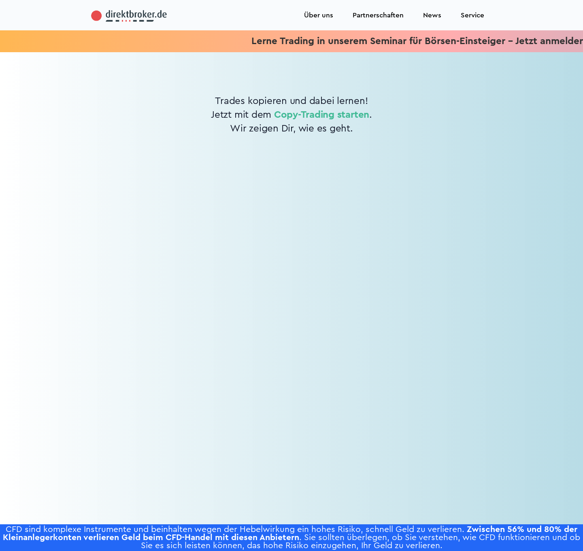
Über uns (318, 15)
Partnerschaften (378, 15)
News (432, 15)
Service (472, 15)
